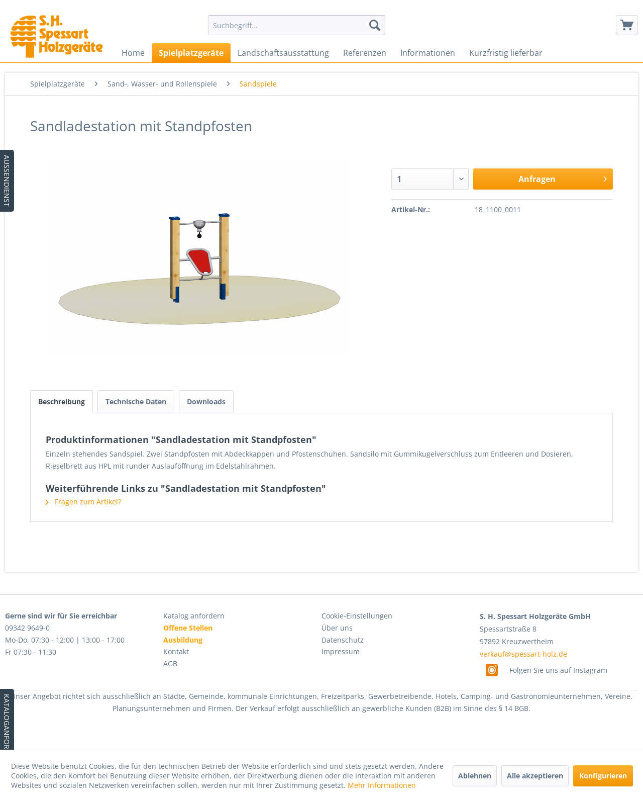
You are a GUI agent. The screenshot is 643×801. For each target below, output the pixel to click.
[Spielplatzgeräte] (191, 52)
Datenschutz (343, 640)
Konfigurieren (603, 775)
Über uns (337, 628)
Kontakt (176, 651)
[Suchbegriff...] (296, 25)
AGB (170, 663)
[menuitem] (296, 25)
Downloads (206, 401)
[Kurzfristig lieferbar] (506, 52)
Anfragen (562, 178)
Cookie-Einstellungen (357, 615)
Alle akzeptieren (535, 775)
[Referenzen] (364, 52)
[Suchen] (374, 25)
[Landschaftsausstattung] (283, 52)
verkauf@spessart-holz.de (523, 654)
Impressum (341, 651)
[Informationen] (427, 52)
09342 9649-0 (27, 628)
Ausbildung (182, 640)
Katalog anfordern (194, 615)
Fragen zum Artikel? (83, 501)
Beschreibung (61, 401)
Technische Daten (135, 401)
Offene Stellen (187, 628)
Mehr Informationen (382, 785)
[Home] (133, 52)
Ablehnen (474, 775)
